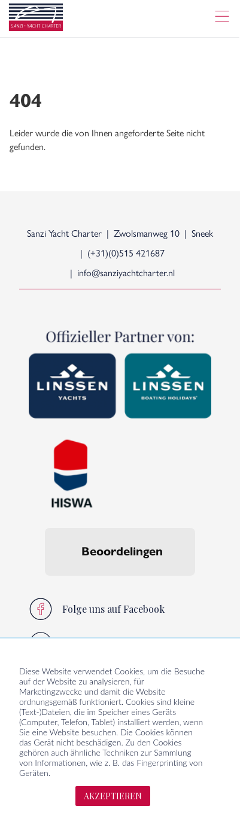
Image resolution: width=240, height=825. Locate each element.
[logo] (36, 19)
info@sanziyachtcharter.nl (126, 272)
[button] (44, 587)
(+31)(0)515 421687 (126, 252)
